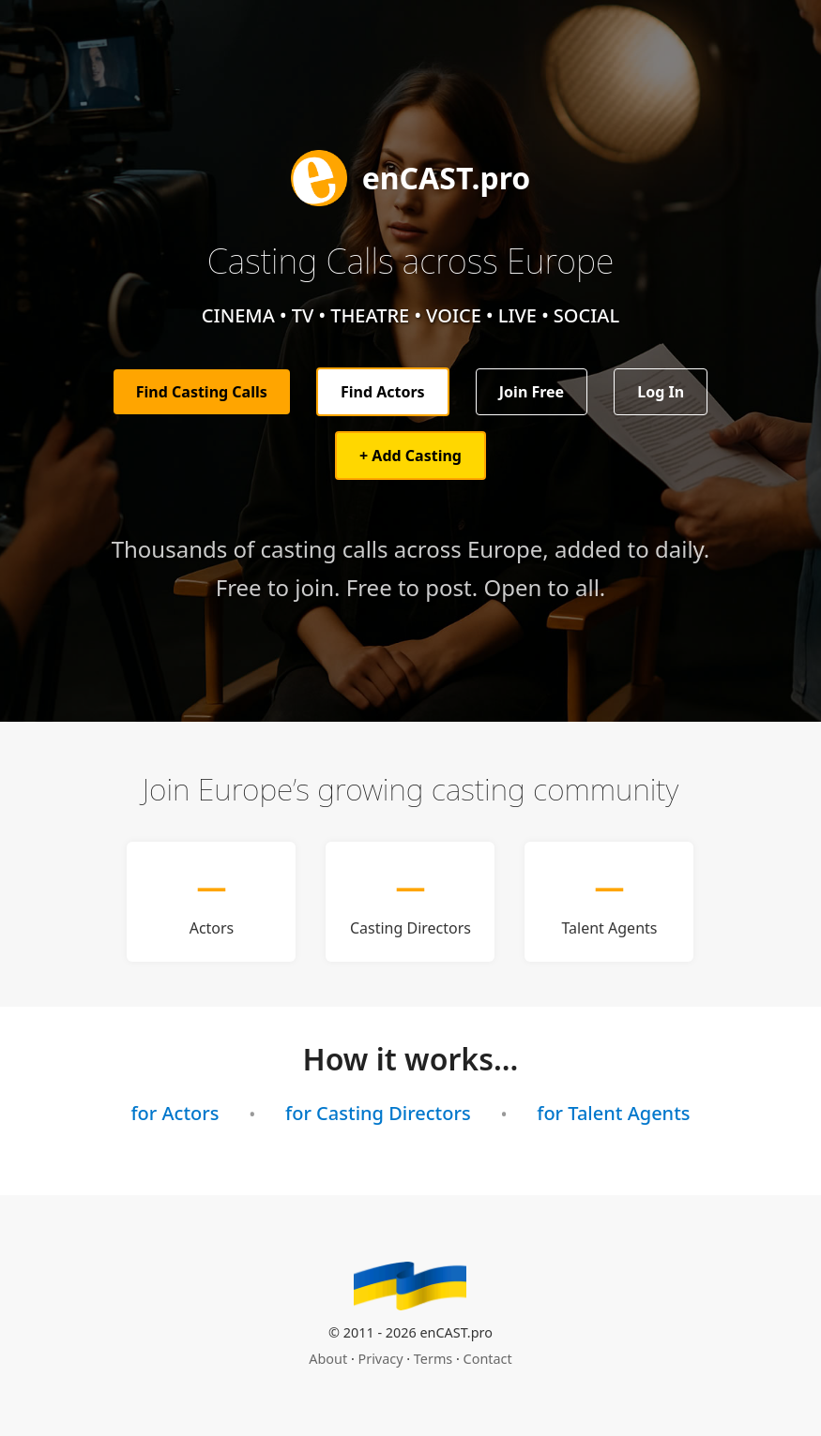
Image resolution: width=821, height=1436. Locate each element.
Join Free (531, 391)
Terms (433, 1359)
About (328, 1359)
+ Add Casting (410, 455)
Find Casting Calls (201, 391)
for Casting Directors (378, 1113)
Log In (660, 391)
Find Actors (383, 391)
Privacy (380, 1359)
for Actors (174, 1113)
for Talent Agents (613, 1113)
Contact (488, 1359)
